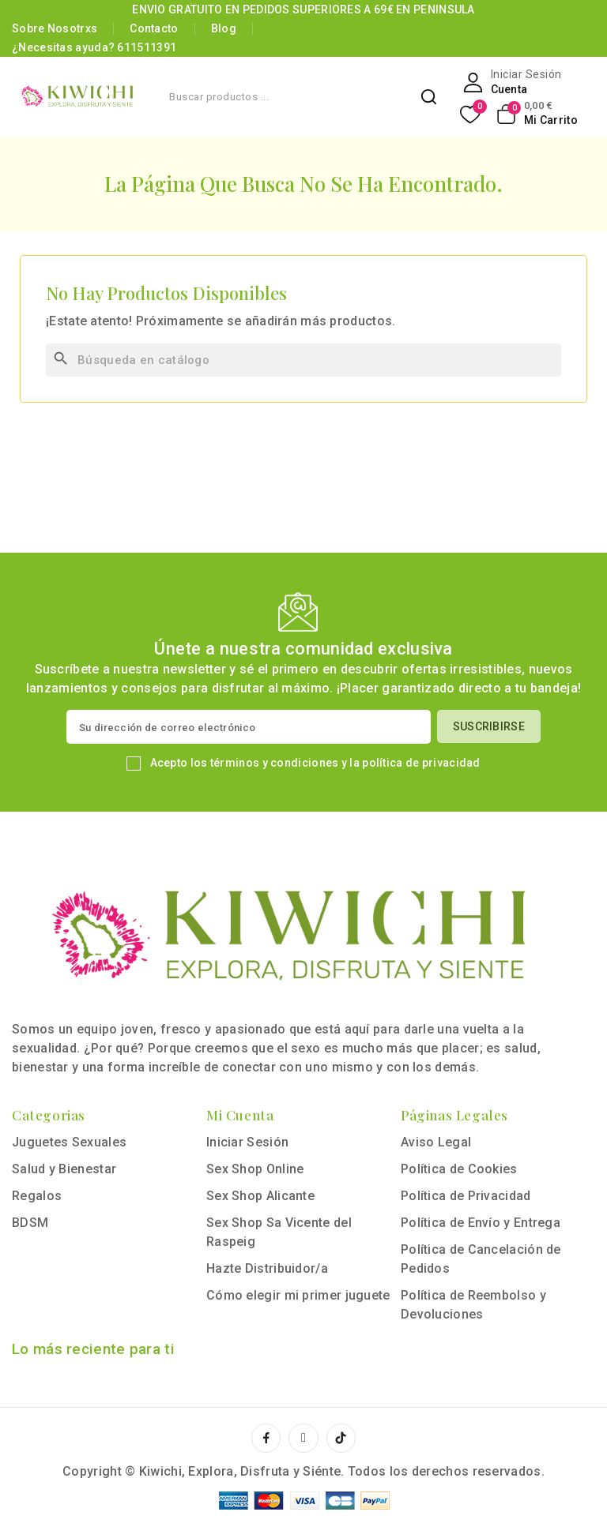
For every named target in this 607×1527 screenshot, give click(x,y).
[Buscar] (303, 360)
